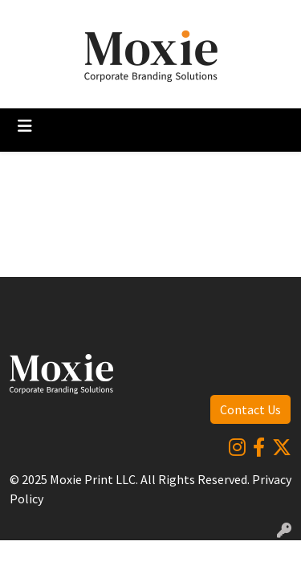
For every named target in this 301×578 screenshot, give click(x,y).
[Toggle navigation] (25, 126)
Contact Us (250, 409)
